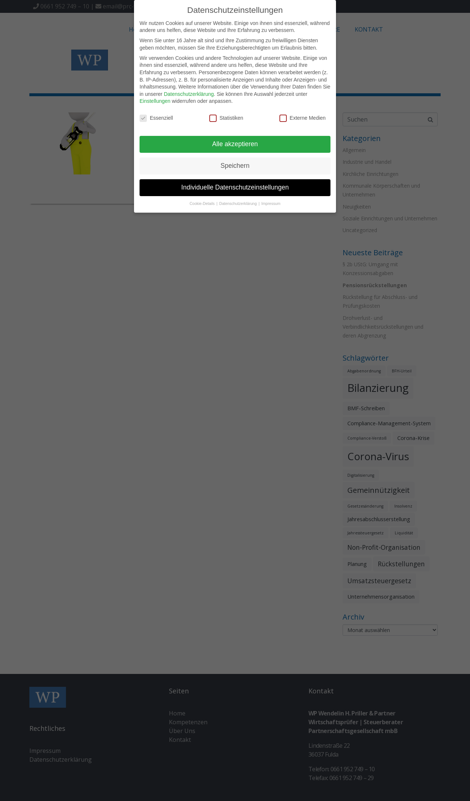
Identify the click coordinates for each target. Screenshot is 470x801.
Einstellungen (155, 101)
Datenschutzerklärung (189, 93)
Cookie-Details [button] (202, 203)
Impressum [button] (271, 203)
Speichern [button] (235, 165)
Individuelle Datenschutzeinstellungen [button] (235, 187)
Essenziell (156, 117)
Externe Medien (302, 117)
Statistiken (226, 117)
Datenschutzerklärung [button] (238, 203)
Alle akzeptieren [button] (235, 143)
